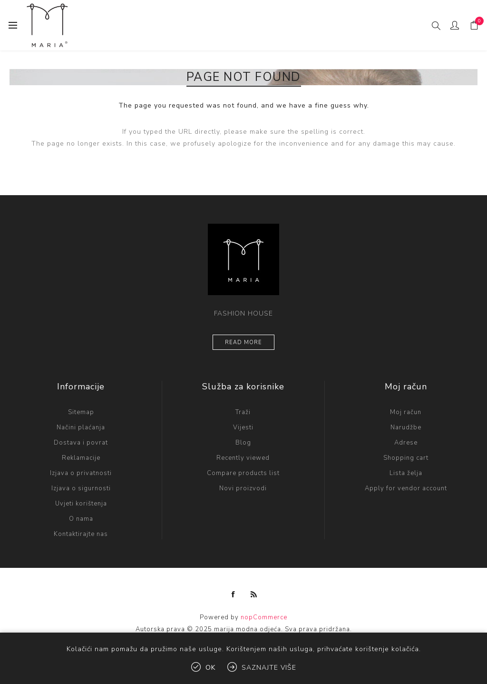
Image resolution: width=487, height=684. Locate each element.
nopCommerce (264, 617)
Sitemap (81, 412)
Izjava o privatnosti (81, 473)
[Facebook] (233, 594)
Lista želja (406, 473)
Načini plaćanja (81, 427)
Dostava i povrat (81, 442)
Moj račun (405, 412)
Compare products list (243, 473)
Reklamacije (81, 458)
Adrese (406, 442)
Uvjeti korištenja (81, 503)
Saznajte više (269, 667)
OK (210, 667)
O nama (81, 519)
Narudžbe (405, 427)
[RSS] (254, 594)
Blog (243, 442)
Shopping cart (406, 458)
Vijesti (243, 427)
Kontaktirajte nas (81, 534)
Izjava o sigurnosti (81, 488)
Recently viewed (243, 458)
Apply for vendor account (406, 488)
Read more (243, 342)
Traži (243, 412)
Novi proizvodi (243, 488)
